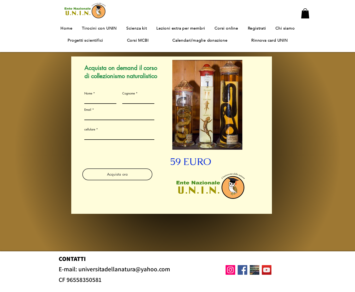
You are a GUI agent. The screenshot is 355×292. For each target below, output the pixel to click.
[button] (305, 13)
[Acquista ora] (117, 174)
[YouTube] (266, 270)
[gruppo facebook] (254, 270)
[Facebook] (242, 270)
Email (87, 109)
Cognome (128, 93)
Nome (88, 93)
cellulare (89, 129)
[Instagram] (230, 270)
